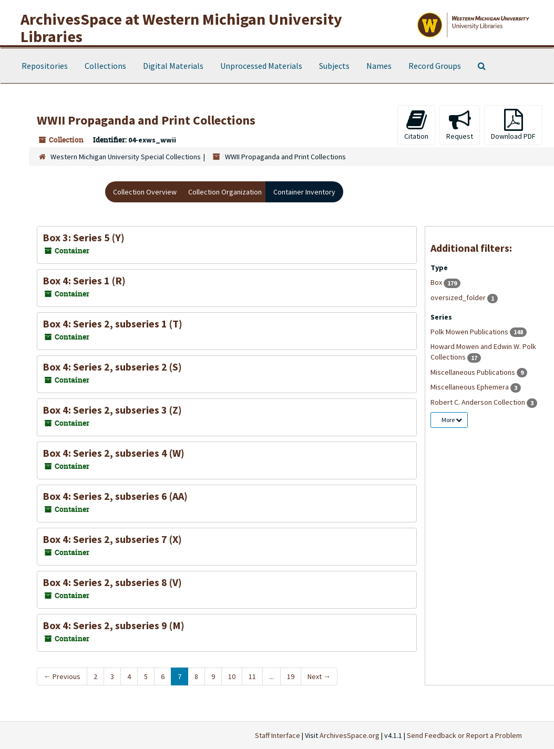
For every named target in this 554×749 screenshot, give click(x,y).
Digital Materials (173, 65)
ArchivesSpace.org (349, 735)
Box (437, 282)
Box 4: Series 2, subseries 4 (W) (113, 452)
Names (379, 65)
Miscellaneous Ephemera (470, 387)
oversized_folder (458, 297)
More (452, 420)
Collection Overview (145, 192)
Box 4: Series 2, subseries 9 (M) (113, 625)
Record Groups (434, 65)
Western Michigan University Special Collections (125, 156)
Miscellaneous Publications (473, 372)
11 (252, 676)
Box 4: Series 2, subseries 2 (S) (112, 366)
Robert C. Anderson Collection (478, 402)
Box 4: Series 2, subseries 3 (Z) (112, 409)
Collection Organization (225, 192)
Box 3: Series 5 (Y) (84, 237)
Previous (62, 676)
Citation (416, 125)
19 (290, 676)
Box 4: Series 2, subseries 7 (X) (112, 539)
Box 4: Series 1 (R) (84, 280)
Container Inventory (304, 192)
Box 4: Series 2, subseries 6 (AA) (115, 495)
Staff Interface (277, 735)
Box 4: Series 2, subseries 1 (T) (112, 323)
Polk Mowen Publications (470, 331)
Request (459, 125)
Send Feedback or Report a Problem (464, 735)
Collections (105, 65)
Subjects (334, 65)
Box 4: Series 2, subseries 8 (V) (112, 582)
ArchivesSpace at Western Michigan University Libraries (181, 27)
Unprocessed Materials (261, 65)
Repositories (45, 65)
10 (231, 676)
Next (319, 676)
